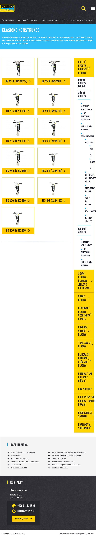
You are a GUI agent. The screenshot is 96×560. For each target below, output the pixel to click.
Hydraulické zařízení (85, 414)
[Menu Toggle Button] (93, 8)
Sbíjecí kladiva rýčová (82, 83)
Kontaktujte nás (21, 519)
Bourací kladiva (82, 230)
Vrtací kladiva (82, 298)
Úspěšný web (89, 534)
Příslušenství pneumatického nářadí (86, 401)
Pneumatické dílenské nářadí (85, 377)
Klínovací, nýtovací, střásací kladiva (83, 360)
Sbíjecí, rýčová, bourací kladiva (82, 67)
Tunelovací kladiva (84, 344)
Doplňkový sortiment (84, 426)
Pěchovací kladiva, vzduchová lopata (84, 313)
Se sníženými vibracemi (85, 116)
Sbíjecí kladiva (82, 94)
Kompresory (85, 389)
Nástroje (89, 142)
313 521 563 (26, 506)
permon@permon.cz (26, 511)
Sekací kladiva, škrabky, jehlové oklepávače (84, 281)
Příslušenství (87, 136)
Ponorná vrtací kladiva (83, 331)
